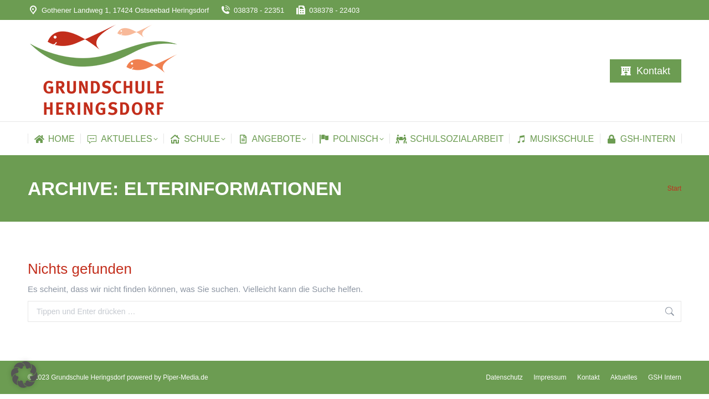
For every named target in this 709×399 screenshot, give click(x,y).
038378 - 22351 (252, 10)
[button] (24, 374)
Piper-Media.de (185, 377)
